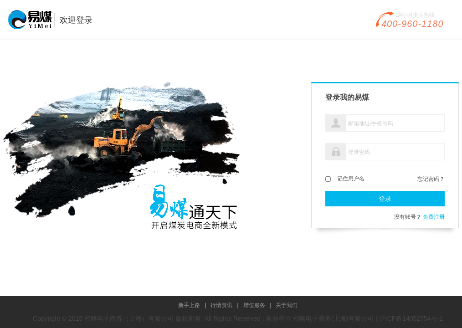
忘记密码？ (431, 178)
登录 (385, 198)
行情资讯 (221, 305)
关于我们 (287, 305)
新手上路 (189, 305)
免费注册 (434, 217)
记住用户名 (350, 178)
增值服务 (254, 305)
